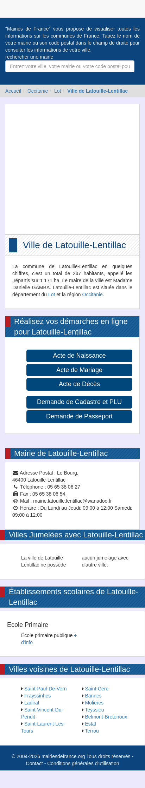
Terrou (92, 731)
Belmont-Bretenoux (106, 717)
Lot (57, 91)
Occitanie (37, 91)
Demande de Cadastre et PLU (79, 401)
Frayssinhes (37, 695)
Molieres (94, 703)
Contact (34, 763)
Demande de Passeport (79, 416)
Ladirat (31, 703)
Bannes (93, 695)
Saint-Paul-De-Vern (45, 688)
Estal (90, 724)
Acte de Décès (79, 384)
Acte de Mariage (79, 369)
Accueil (13, 91)
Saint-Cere (96, 688)
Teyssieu (94, 710)
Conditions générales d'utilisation (83, 763)
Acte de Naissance (79, 355)
